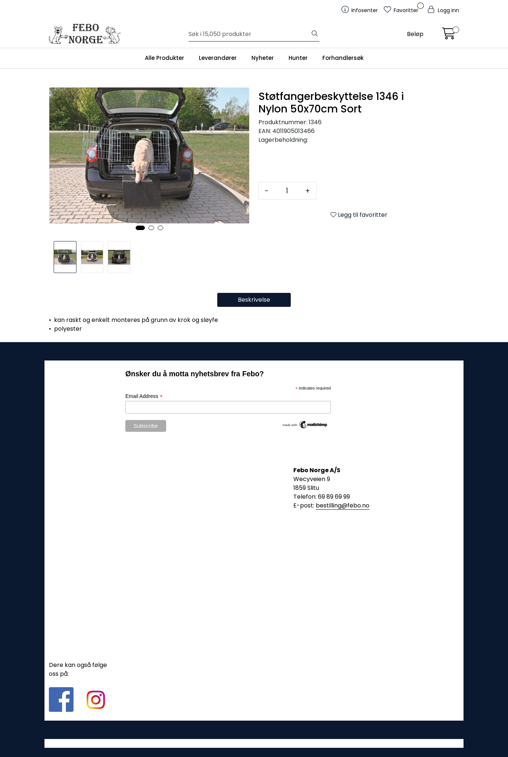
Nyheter (262, 58)
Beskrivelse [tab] (254, 299)
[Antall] (287, 191)
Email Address (144, 396)
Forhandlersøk (343, 58)
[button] (140, 228)
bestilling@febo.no (342, 505)
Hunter (298, 58)
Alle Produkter (164, 58)
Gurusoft (254, 743)
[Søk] (249, 34)
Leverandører (218, 58)
